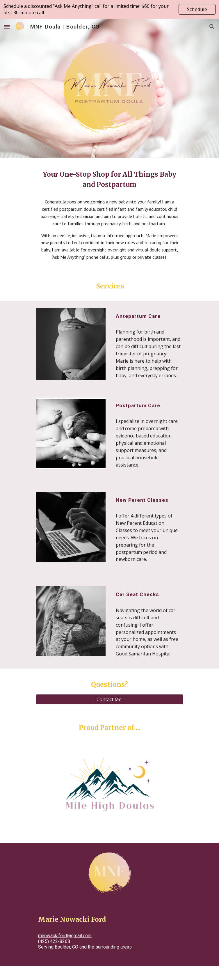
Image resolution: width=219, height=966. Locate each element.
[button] (7, 27)
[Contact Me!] (109, 699)
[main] (109, 179)
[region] (109, 9)
